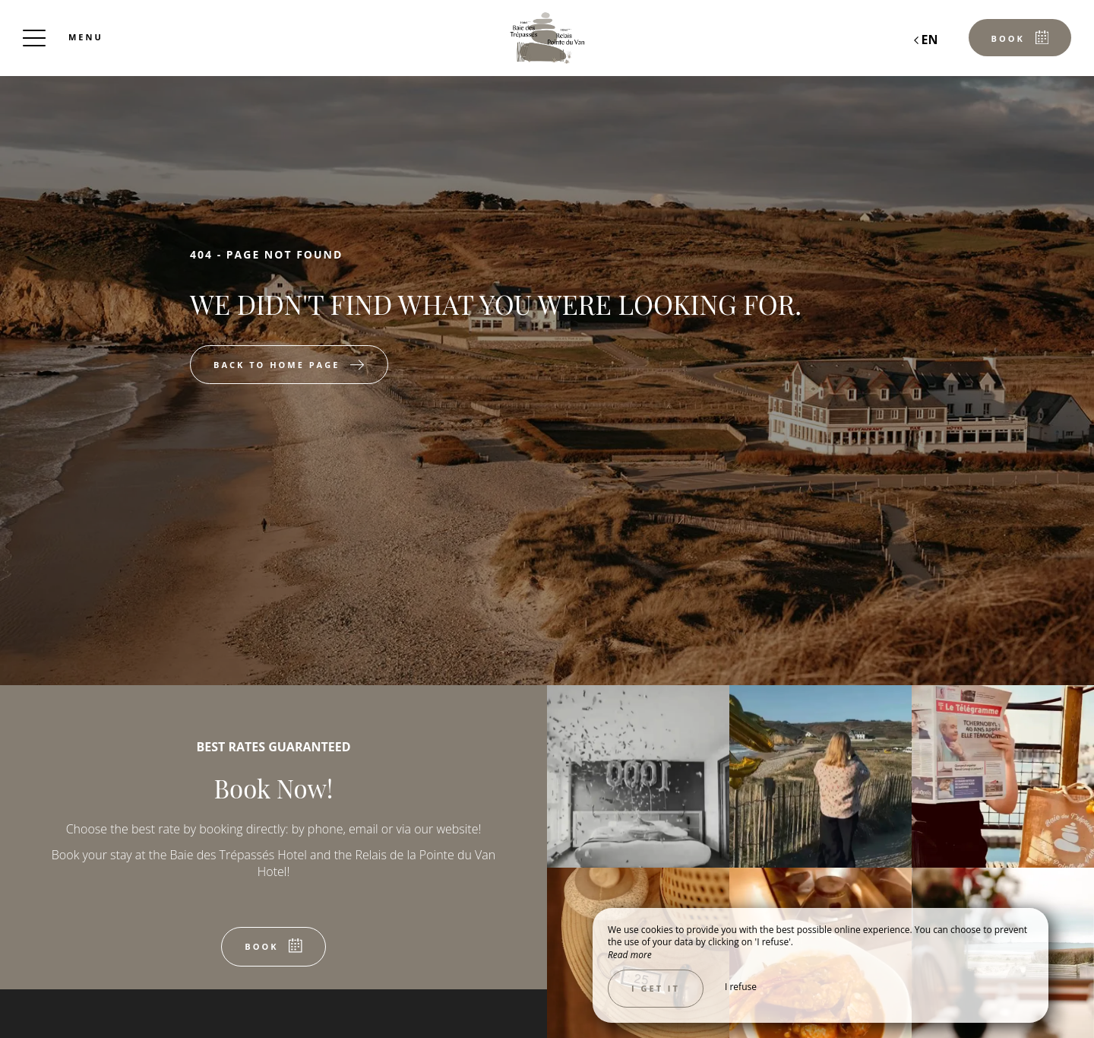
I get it (655, 988)
